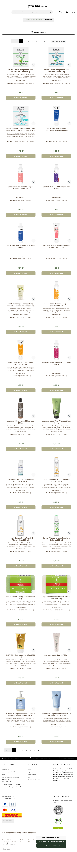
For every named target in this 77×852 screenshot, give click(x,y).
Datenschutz (32, 774)
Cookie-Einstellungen (34, 780)
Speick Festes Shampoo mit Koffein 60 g (20, 598)
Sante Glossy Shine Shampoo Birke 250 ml (56, 363)
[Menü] (4, 12)
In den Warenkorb (20, 98)
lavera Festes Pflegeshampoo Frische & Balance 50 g (20, 71)
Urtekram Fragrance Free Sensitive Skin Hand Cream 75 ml (56, 715)
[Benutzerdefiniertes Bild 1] (5, 804)
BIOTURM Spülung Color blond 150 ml (20, 656)
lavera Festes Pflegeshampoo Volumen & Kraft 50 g (56, 71)
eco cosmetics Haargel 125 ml (56, 655)
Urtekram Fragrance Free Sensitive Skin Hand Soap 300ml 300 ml (20, 715)
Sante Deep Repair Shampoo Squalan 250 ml (56, 305)
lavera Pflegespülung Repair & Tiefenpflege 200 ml (20, 539)
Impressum (31, 772)
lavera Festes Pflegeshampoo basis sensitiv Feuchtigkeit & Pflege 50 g (20, 129)
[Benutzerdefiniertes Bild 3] (9, 810)
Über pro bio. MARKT (8, 772)
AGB (29, 769)
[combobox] (30, 12)
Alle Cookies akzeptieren (51, 846)
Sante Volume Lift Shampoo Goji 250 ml (56, 188)
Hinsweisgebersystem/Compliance (13, 787)
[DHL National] (12, 815)
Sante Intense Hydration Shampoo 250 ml (20, 246)
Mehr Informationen (9, 844)
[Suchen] (50, 12)
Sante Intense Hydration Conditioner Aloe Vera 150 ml (56, 129)
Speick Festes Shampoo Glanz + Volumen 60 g (56, 598)
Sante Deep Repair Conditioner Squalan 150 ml (20, 363)
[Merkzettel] (60, 12)
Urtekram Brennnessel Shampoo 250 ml (20, 422)
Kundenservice (7, 781)
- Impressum (6, 849)
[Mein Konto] (67, 12)
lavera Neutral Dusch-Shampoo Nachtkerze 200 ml (20, 480)
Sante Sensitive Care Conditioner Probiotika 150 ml (56, 246)
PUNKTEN (56, 780)
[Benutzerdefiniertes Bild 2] (12, 804)
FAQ (29, 777)
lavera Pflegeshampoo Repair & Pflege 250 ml (56, 480)
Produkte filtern (38, 32)
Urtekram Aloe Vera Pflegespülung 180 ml (56, 422)
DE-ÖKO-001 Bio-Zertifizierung (11, 784)
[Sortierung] (58, 41)
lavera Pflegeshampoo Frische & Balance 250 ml (56, 539)
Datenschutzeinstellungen (51, 837)
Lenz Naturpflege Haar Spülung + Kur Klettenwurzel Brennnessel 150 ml (20, 305)
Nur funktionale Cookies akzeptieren (51, 841)
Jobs (3, 774)
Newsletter (5, 769)
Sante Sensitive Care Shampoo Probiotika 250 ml (20, 188)
